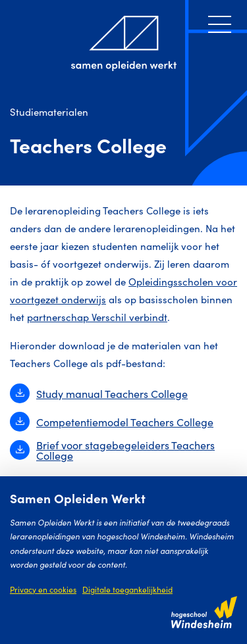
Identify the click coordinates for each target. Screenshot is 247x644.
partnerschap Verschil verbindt (97, 317)
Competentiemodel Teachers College (111, 421)
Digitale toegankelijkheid (127, 589)
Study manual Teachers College (99, 393)
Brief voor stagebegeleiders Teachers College (112, 449)
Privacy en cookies (43, 589)
